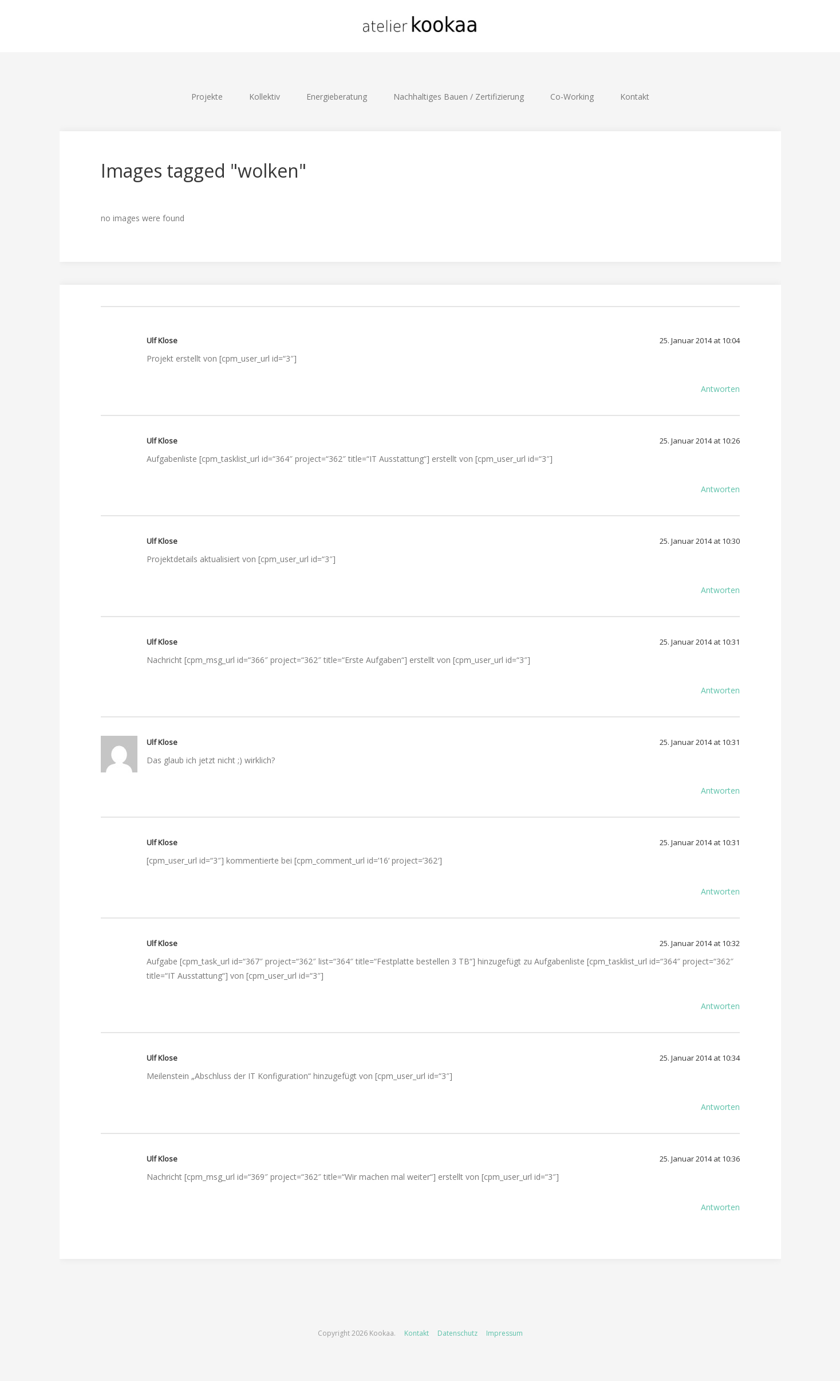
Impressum (504, 1333)
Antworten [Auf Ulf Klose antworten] (720, 388)
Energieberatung (336, 96)
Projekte (207, 96)
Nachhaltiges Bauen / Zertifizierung (458, 96)
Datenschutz (457, 1333)
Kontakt (634, 96)
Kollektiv (264, 96)
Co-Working (572, 96)
